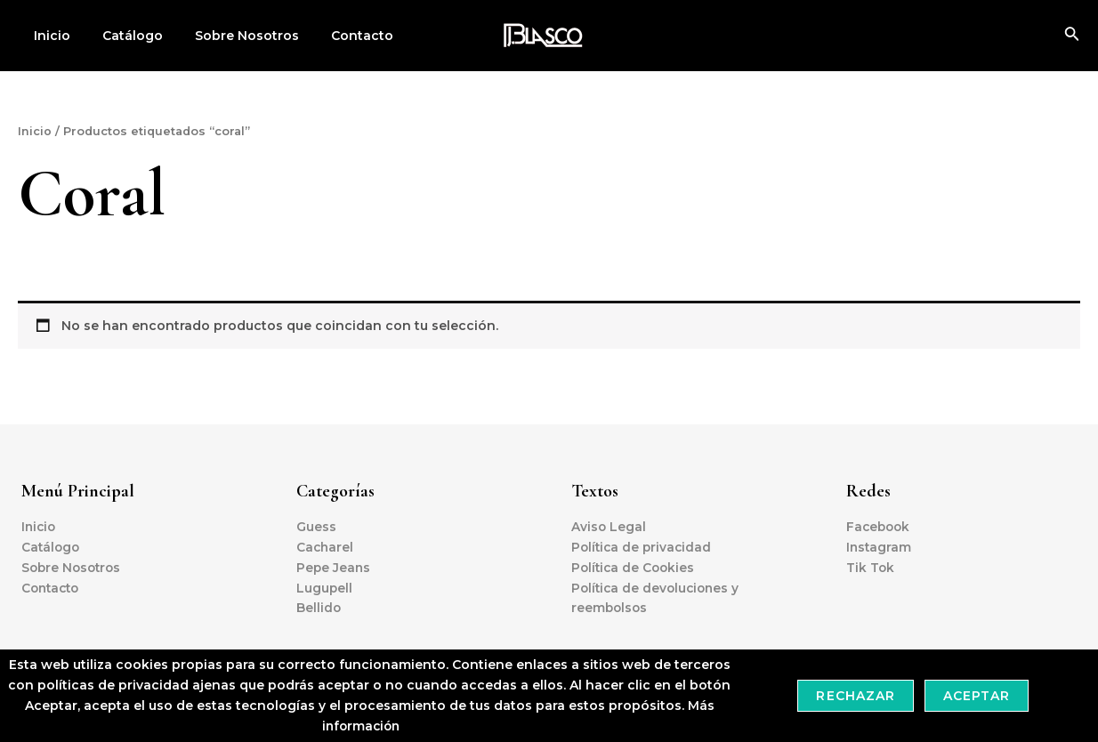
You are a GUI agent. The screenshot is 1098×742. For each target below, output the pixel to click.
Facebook (879, 526)
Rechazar (855, 696)
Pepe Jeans (334, 567)
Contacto (337, 36)
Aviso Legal (609, 526)
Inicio (48, 36)
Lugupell (324, 587)
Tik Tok (870, 567)
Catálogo (122, 36)
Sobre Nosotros (229, 36)
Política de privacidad (643, 546)
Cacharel (325, 546)
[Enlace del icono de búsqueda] (1072, 35)
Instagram (879, 546)
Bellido (319, 608)
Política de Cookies (634, 567)
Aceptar (976, 696)
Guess (316, 526)
